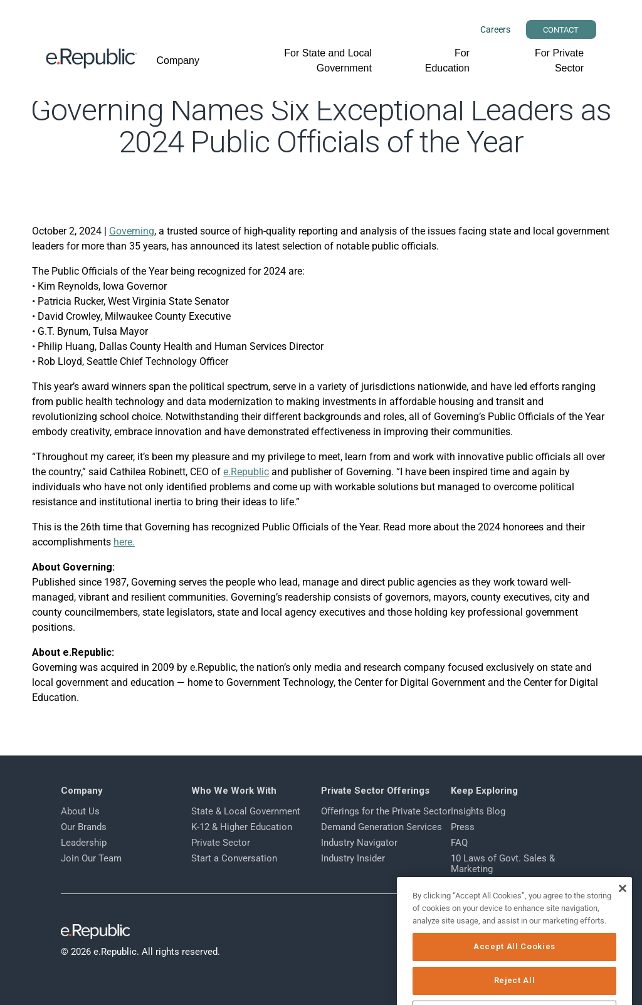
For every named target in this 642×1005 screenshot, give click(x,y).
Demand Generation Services (381, 827)
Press (463, 827)
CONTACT (561, 29)
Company (177, 60)
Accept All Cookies (514, 965)
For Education (447, 60)
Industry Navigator (359, 842)
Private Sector (220, 842)
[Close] (622, 907)
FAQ (459, 842)
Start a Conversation (234, 858)
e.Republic (246, 472)
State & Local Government (245, 811)
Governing (131, 231)
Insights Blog (478, 811)
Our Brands (84, 827)
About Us (80, 811)
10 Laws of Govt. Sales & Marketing (503, 864)
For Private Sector (559, 60)
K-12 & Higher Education (241, 827)
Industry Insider (353, 858)
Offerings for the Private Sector (386, 811)
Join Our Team (91, 858)
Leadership (84, 842)
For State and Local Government (328, 60)
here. (124, 542)
